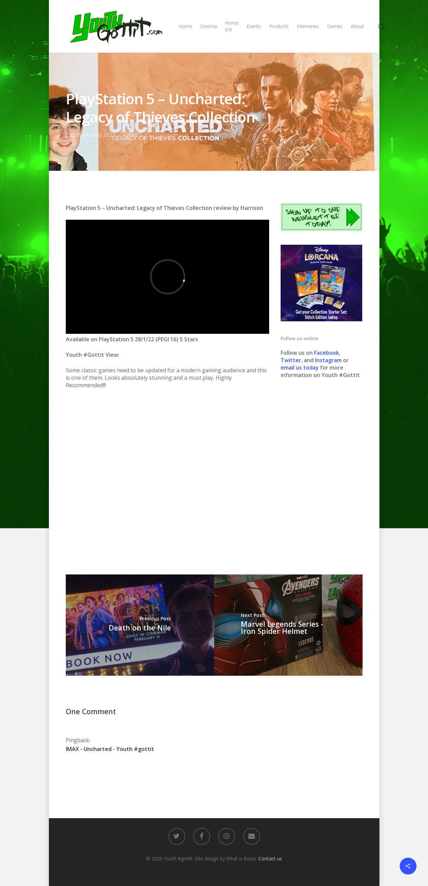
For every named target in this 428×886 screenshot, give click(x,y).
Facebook (326, 352)
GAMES (133, 134)
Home (185, 26)
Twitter (291, 360)
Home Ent (231, 26)
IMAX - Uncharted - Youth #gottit (110, 749)
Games (335, 26)
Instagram (329, 360)
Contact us (270, 858)
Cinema (208, 26)
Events (254, 26)
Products (279, 26)
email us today (300, 367)
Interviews (308, 26)
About (357, 26)
